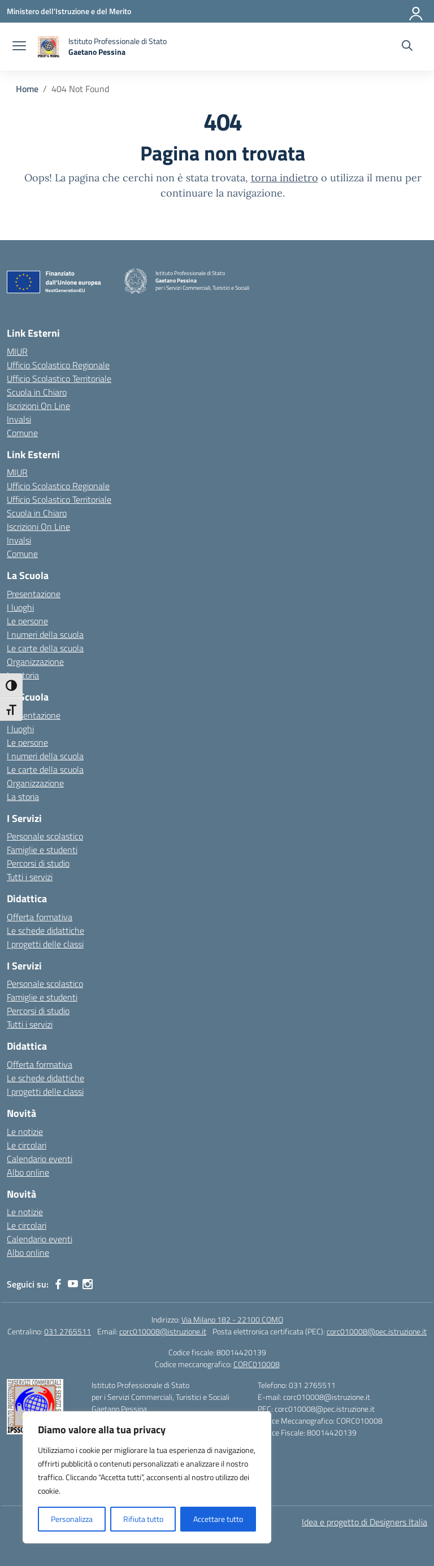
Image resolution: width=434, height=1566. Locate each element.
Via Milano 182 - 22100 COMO (232, 1319)
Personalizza (72, 1519)
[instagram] (88, 1284)
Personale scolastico (45, 836)
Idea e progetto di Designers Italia (364, 1522)
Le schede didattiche (45, 930)
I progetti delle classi (45, 944)
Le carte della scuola (45, 648)
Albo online (28, 1172)
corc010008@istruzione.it (162, 1331)
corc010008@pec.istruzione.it (377, 1331)
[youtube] (73, 1284)
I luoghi (20, 607)
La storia (23, 675)
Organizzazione (35, 661)
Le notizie (25, 1131)
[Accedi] (416, 11)
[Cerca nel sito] (407, 47)
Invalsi (19, 419)
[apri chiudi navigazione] (19, 47)
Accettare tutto (218, 1519)
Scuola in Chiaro (37, 392)
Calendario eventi (39, 1158)
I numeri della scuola (45, 634)
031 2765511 (67, 1331)
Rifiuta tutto (143, 1519)
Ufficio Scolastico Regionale (58, 365)
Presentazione (33, 594)
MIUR (17, 351)
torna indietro (284, 177)
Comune (22, 433)
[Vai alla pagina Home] (27, 88)
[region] (147, 1477)
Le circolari (26, 1145)
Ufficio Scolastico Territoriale (59, 378)
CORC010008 (256, 1364)
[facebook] (58, 1284)
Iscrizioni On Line (38, 405)
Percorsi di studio (38, 863)
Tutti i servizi (30, 877)
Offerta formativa (39, 917)
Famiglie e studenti (42, 849)
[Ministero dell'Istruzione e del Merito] (69, 11)
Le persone (27, 621)
